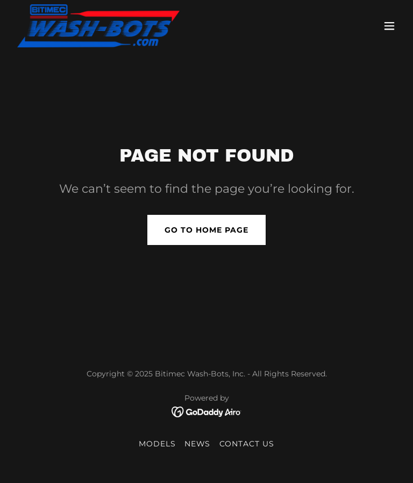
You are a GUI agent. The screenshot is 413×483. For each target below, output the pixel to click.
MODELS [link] (157, 444)
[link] (98, 25)
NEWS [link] (197, 444)
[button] (389, 26)
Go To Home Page (206, 230)
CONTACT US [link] (247, 444)
